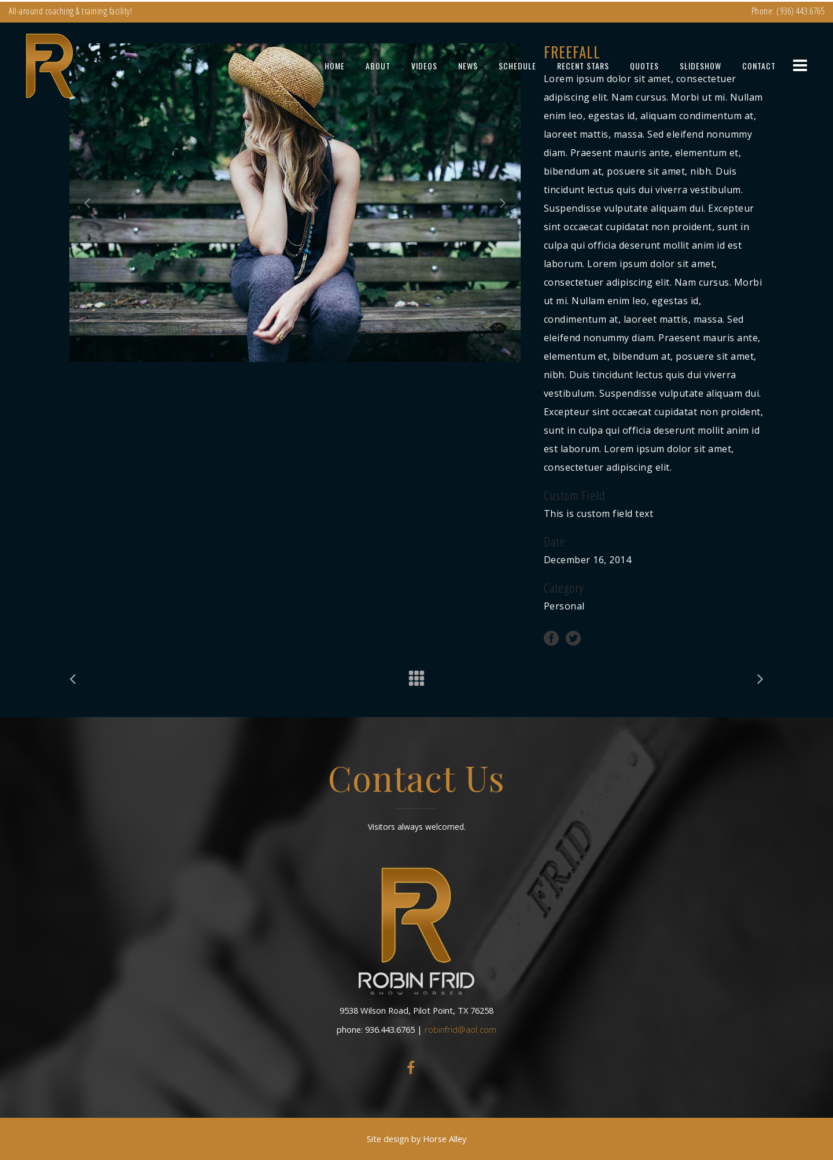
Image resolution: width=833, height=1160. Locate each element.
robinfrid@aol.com (460, 1029)
